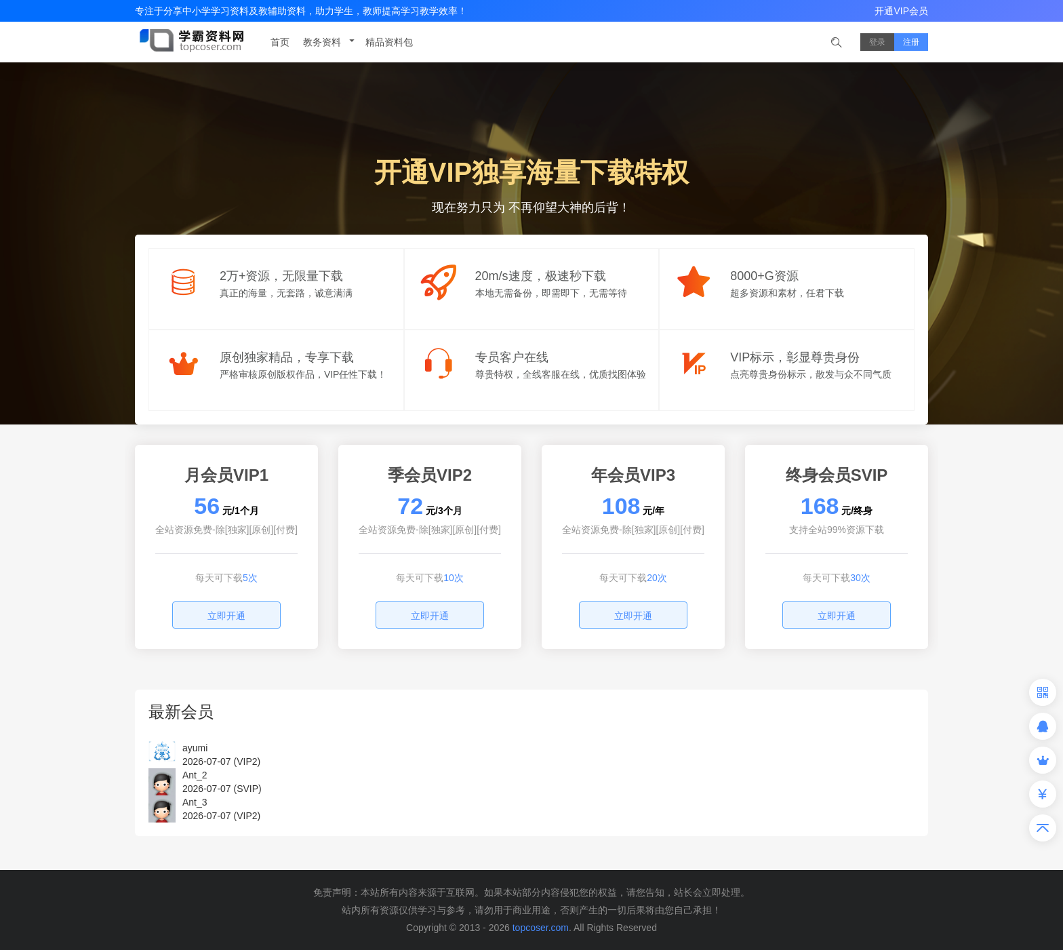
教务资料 (330, 41)
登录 (877, 42)
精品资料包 (389, 42)
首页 (279, 42)
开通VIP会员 (901, 10)
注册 (911, 42)
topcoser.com (541, 927)
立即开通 (226, 615)
